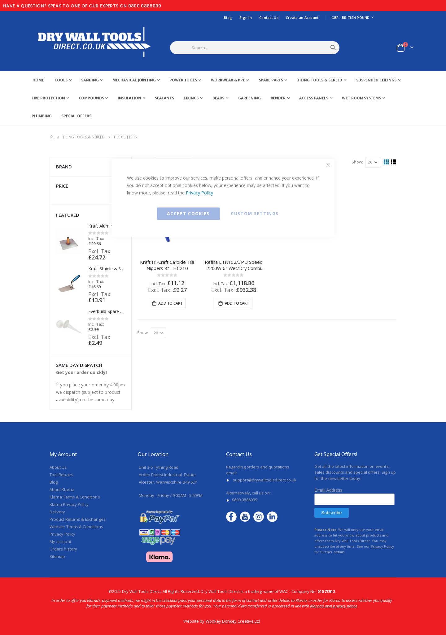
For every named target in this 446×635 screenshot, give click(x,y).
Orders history (63, 549)
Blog (228, 17)
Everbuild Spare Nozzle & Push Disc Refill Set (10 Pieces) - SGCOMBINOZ (106, 311)
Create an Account (302, 17)
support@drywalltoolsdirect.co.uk (264, 480)
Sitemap (57, 556)
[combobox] (262, 47)
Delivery (57, 512)
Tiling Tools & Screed (84, 137)
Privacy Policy (199, 193)
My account (60, 541)
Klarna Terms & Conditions (75, 497)
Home (52, 137)
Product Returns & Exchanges (78, 519)
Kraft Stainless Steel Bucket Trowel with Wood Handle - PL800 (106, 269)
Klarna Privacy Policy (69, 504)
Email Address (328, 490)
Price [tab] (90, 186)
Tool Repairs (61, 474)
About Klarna (62, 489)
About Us (58, 467)
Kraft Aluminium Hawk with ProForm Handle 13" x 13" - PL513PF (106, 226)
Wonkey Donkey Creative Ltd (233, 621)
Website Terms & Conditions (76, 526)
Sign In (245, 17)
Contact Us (268, 17)
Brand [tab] (90, 166)
